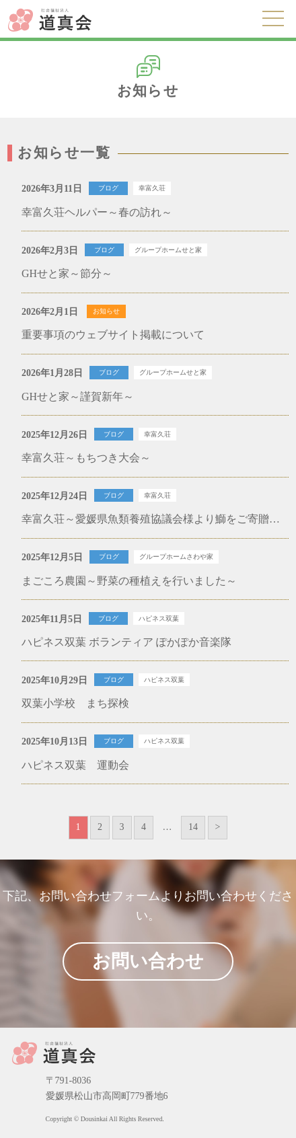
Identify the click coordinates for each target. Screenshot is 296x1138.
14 (193, 827)
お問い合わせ (148, 961)
